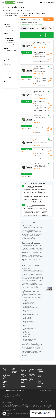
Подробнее (26, 52)
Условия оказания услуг (5, 382)
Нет (40, 201)
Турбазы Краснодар (23, 372)
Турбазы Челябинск (39, 378)
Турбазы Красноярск (23, 374)
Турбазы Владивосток (32, 373)
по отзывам (32, 27)
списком (44, 27)
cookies (44, 412)
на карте (50, 27)
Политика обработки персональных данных (6, 371)
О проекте (5, 366)
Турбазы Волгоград (23, 367)
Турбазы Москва (22, 377)
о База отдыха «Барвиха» (36, 186)
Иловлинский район (7, 15)
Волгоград (30, 13)
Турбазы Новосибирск (32, 367)
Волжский (36, 163)
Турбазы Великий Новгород (23, 384)
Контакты (5, 368)
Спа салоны (14, 370)
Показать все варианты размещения (41, 60)
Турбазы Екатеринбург (40, 371)
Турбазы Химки (24, 378)
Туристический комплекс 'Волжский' (39, 67)
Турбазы (14, 369)
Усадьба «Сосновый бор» (39, 91)
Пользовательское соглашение (6, 379)
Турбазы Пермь (31, 371)
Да (34, 201)
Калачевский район (18, 15)
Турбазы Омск (32, 369)
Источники (14, 372)
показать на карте (26, 54)
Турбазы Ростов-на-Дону (31, 380)
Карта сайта (5, 384)
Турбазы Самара (31, 383)
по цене (38, 27)
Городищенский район (39, 13)
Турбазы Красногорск (40, 383)
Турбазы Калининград (23, 370)
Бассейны (14, 368)
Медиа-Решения (50, 391)
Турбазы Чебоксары (39, 380)
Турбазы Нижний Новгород (23, 381)
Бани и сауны (14, 366)
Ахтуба (35, 138)
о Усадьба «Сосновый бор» (38, 205)
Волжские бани (37, 115)
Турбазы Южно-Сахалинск (39, 367)
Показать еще (7, 61)
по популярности (24, 27)
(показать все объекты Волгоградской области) (32, 24)
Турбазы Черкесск (39, 385)
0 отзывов (50, 43)
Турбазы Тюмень (39, 373)
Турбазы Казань (31, 377)
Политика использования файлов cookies (6, 375)
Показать (49, 19)
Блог (4, 385)
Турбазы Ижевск (39, 376)
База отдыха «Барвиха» (40, 42)
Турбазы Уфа (32, 375)
